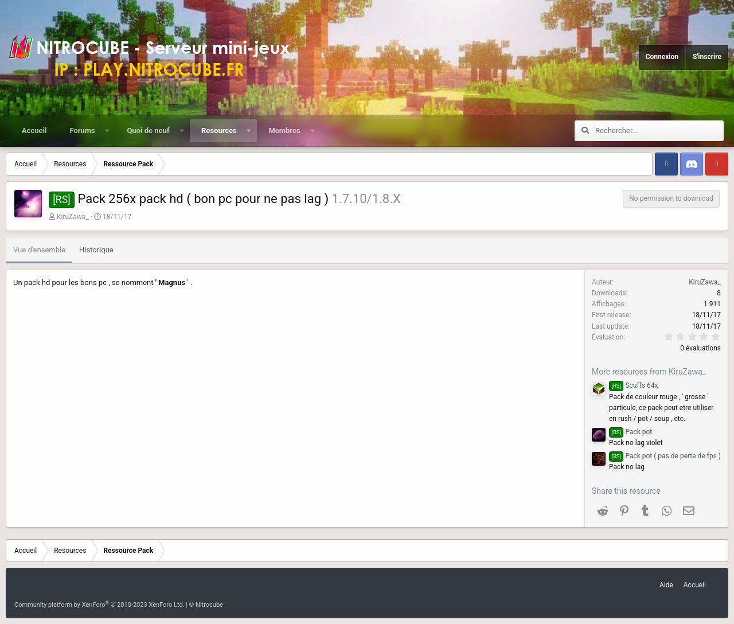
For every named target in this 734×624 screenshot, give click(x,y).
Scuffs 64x (633, 385)
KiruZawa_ (73, 217)
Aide (666, 585)
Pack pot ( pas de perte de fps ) (665, 456)
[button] (107, 130)
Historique (96, 249)
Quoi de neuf (148, 130)
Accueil (34, 130)
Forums (82, 130)
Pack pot (630, 432)
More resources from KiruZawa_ (649, 371)
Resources (219, 130)
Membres (284, 130)
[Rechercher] (659, 130)
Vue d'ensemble (39, 249)
